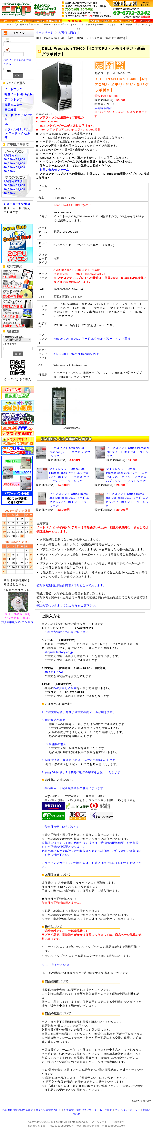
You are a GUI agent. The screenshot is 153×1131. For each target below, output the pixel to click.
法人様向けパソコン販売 (17, 622)
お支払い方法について (48, 1110)
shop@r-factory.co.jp (59, 652)
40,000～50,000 (14, 167)
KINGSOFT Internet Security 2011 (77, 354)
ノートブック (13, 89)
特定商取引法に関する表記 (18, 1110)
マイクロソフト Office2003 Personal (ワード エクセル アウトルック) (69, 451)
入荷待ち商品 (67, 32)
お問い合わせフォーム (54, 169)
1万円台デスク (13, 181)
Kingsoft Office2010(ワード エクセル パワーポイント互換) (93, 338)
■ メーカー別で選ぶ (17, 204)
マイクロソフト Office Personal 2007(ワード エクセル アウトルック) (128, 451)
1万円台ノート (13, 155)
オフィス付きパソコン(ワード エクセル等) (18, 133)
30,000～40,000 (14, 163)
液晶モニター (13, 104)
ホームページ (45, 32)
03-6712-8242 (54, 672)
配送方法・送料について (78, 1110)
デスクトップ (13, 99)
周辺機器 (10, 109)
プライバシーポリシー (127, 1110)
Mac (7, 124)
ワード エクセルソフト (18, 117)
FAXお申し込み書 (65, 688)
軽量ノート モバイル (18, 94)
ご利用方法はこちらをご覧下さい (67, 632)
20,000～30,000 (14, 159)
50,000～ (10, 171)
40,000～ (10, 193)
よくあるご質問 (103, 1110)
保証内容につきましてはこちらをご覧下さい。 (67, 605)
